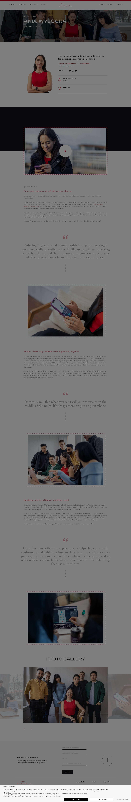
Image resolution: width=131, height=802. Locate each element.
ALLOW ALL (76, 799)
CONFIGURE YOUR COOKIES (122, 799)
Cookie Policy (83, 793)
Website (61, 70)
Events (110, 4)
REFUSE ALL (102, 799)
